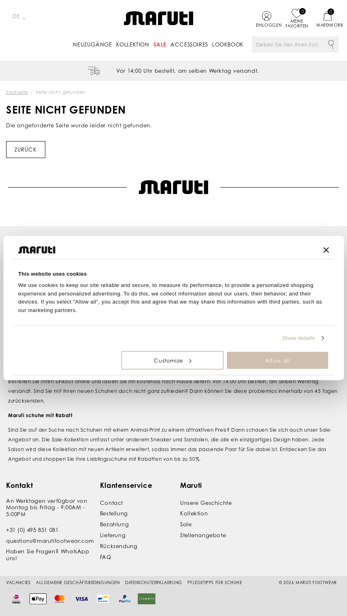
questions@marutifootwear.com (50, 540)
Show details (298, 338)
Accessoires (189, 44)
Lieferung (113, 535)
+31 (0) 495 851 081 (32, 530)
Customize (172, 360)
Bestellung (114, 513)
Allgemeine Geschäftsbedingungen (78, 582)
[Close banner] (326, 250)
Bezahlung (114, 524)
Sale (159, 44)
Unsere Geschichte (206, 503)
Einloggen (266, 25)
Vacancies (18, 582)
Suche (331, 44)
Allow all (277, 360)
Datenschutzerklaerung (153, 582)
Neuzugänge (92, 44)
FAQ (105, 556)
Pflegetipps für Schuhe (214, 582)
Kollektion (132, 44)
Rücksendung (119, 546)
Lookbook (228, 44)
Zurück (26, 149)
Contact (111, 503)
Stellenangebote (203, 535)
